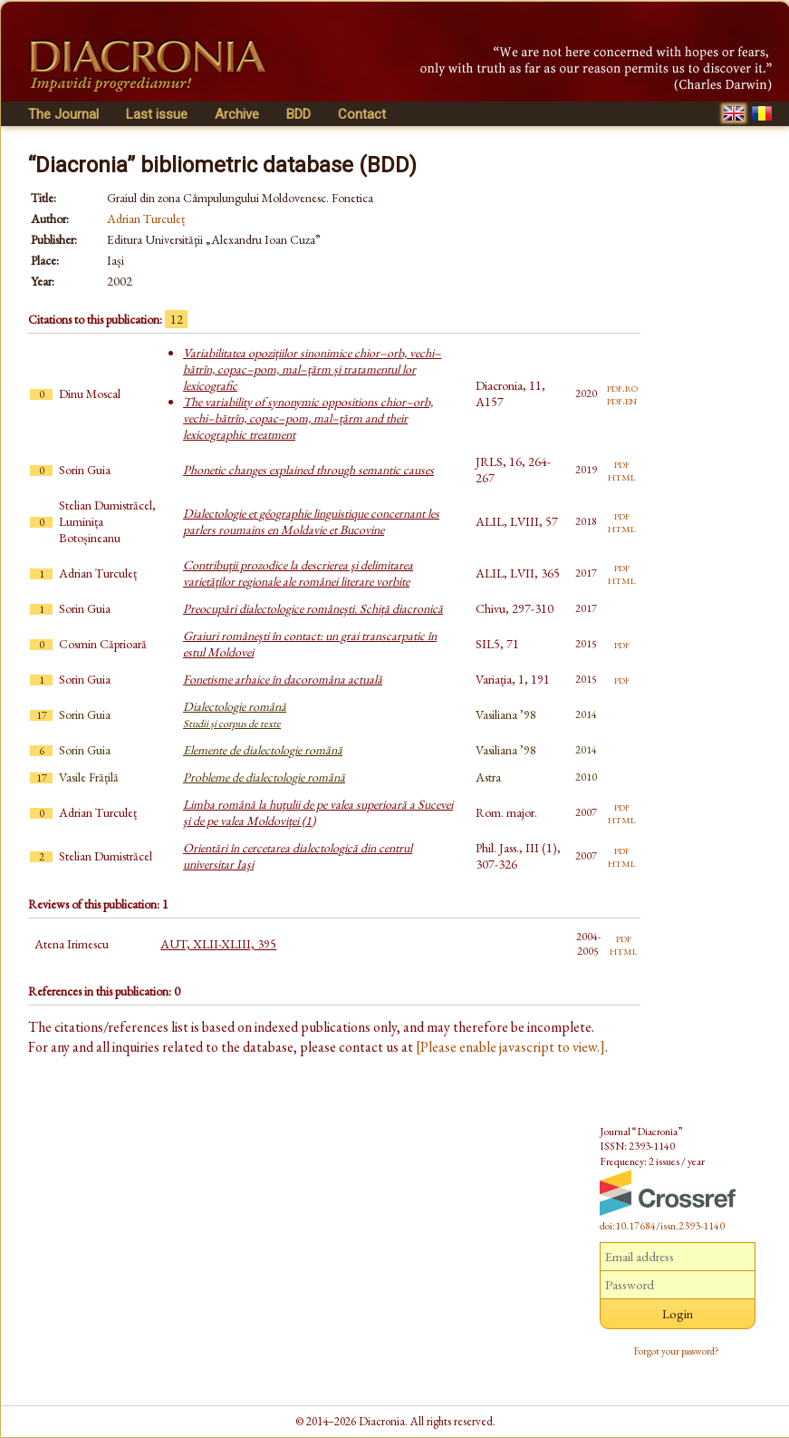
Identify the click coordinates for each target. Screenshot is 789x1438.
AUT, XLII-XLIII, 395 (218, 944)
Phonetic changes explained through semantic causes (308, 470)
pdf (622, 463)
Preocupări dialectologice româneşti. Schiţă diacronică (313, 608)
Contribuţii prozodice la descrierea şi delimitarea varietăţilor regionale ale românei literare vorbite (298, 573)
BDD (298, 114)
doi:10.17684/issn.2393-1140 (662, 1225)
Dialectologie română (234, 714)
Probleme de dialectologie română (264, 777)
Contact (362, 114)
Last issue (157, 114)
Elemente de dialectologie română (262, 750)
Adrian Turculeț (146, 218)
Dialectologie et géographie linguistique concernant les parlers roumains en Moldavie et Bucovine (311, 521)
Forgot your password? (676, 1351)
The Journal (63, 114)
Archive (237, 114)
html (622, 476)
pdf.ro (622, 387)
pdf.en (622, 400)
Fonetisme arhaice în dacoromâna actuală (282, 679)
